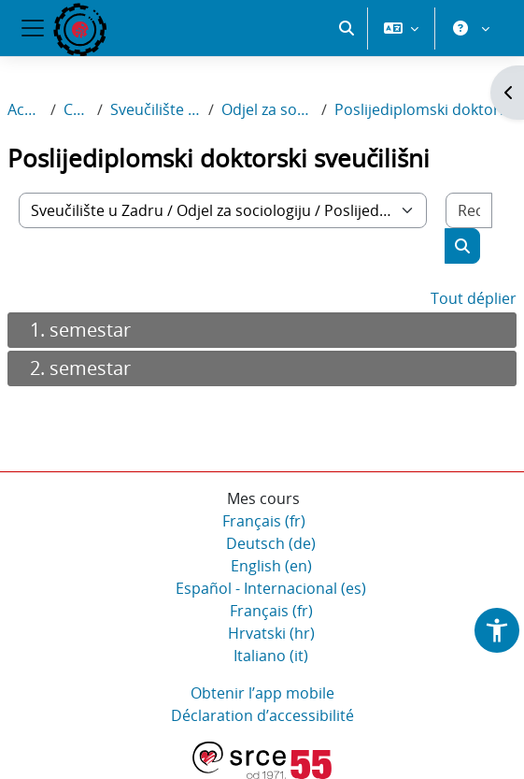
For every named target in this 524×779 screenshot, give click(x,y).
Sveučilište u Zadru (155, 109)
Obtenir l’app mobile (262, 693)
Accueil (25, 109)
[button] (346, 28)
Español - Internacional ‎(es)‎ (271, 588)
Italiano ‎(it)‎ (271, 655)
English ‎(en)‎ (271, 565)
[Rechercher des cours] (469, 210)
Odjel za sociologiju (267, 109)
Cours (77, 109)
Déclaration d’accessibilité (262, 715)
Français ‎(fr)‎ (263, 521)
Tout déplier (474, 298)
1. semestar (80, 329)
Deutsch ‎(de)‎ (271, 543)
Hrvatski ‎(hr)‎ (271, 633)
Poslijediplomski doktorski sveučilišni (425, 109)
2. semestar (80, 368)
